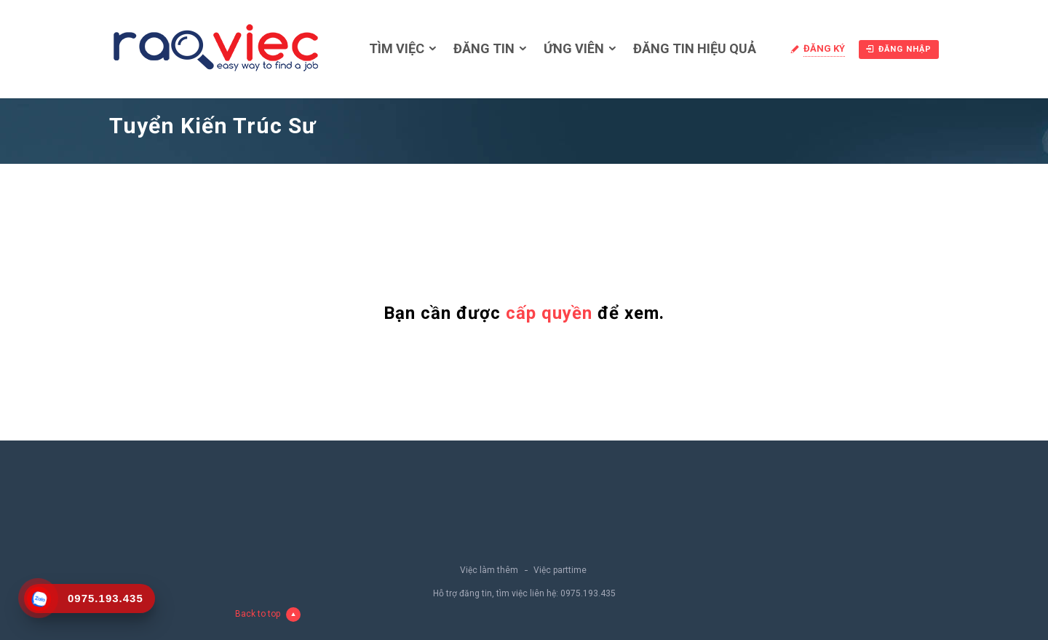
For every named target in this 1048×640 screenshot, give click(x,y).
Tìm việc (396, 48)
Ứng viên (574, 48)
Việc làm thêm (489, 570)
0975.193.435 (588, 593)
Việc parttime (560, 570)
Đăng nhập (899, 49)
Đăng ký (824, 48)
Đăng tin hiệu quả (694, 48)
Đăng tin (484, 48)
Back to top (268, 614)
